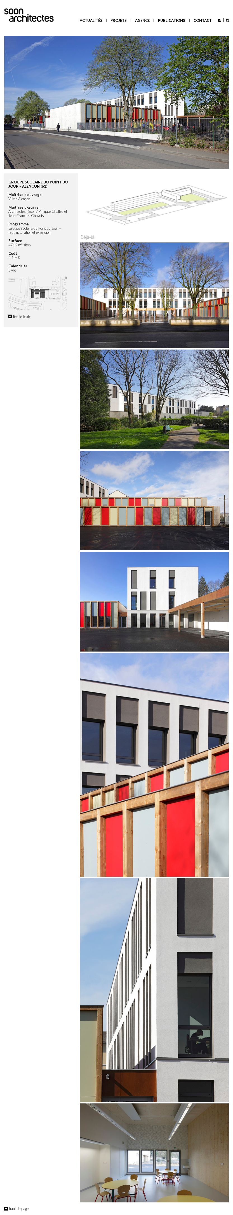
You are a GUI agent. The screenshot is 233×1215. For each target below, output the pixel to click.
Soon (29, 15)
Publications (171, 20)
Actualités (91, 20)
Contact (203, 20)
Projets (118, 20)
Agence (142, 20)
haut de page (19, 1208)
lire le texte (22, 316)
